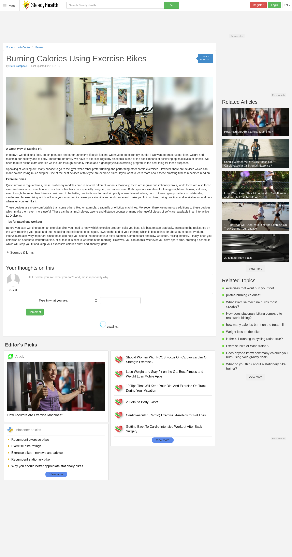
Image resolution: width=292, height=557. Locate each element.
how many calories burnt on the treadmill (255, 324)
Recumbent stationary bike (30, 459)
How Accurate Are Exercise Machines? (35, 415)
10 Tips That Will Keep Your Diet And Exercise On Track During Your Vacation (166, 388)
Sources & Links (21, 252)
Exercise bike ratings (26, 446)
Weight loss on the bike (243, 332)
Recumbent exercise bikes (30, 439)
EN (287, 5)
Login (274, 5)
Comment (35, 312)
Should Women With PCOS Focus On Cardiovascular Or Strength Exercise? (167, 360)
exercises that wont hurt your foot (250, 288)
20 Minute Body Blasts (142, 402)
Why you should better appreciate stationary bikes (47, 466)
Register (258, 5)
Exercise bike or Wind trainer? (247, 346)
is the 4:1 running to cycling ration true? (254, 339)
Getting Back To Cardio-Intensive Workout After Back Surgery (164, 429)
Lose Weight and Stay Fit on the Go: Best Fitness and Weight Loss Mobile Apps (164, 374)
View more (56, 474)
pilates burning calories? (243, 295)
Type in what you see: (53, 300)
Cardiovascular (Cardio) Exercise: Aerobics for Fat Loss (166, 415)
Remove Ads (237, 36)
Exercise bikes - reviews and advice (37, 452)
